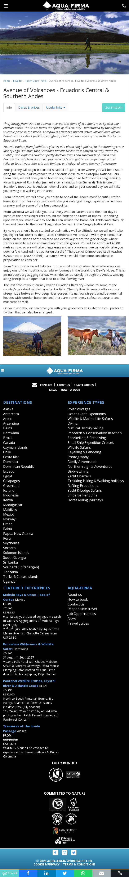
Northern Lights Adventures (90, 466)
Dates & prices (29, 107)
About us (75, 594)
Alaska (8, 409)
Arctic (7, 418)
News (53, 390)
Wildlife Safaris (79, 447)
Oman (8, 524)
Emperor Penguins (82, 495)
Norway (9, 519)
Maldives (10, 509)
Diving (73, 423)
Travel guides (78, 623)
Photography (78, 457)
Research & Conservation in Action (95, 433)
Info (9, 107)
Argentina (11, 423)
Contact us (76, 604)
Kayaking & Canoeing (84, 452)
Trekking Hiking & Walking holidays (96, 480)
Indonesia (11, 495)
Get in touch (113, 107)
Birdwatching (78, 471)
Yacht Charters (79, 476)
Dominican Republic (18, 466)
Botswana (11, 433)
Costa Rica (11, 457)
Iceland (8, 490)
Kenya (8, 500)
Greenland (11, 485)
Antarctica (11, 414)
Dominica (10, 461)
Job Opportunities (82, 613)
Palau (7, 528)
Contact (46, 385)
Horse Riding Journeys (85, 500)
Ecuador (17, 80)
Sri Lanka (10, 562)
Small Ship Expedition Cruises (91, 442)
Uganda (9, 581)
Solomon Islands (16, 552)
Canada (9, 442)
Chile (7, 452)
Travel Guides (84, 385)
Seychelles (11, 543)
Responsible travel (82, 609)
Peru (7, 538)
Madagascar (12, 505)
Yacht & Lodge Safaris (85, 490)
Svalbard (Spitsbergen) (21, 567)
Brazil (7, 437)
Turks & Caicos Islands (21, 576)
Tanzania (10, 572)
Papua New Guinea (18, 533)
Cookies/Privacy (46, 864)
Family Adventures (82, 461)
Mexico (8, 514)
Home (6, 80)
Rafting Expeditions (83, 485)
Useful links (55, 107)
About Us (63, 385)
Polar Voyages (79, 409)
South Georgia (14, 557)
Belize (8, 428)
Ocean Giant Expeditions (87, 414)
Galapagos (11, 480)
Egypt (7, 476)
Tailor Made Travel (35, 80)
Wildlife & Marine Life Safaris (90, 418)
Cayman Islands (15, 447)
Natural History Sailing (85, 428)
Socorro (9, 548)
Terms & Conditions (79, 864)
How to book (70, 390)
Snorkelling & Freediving (87, 437)
